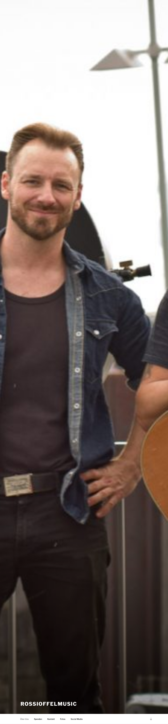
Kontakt (51, 719)
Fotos (62, 719)
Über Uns (24, 719)
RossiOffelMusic (49, 704)
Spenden (38, 719)
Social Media (77, 719)
